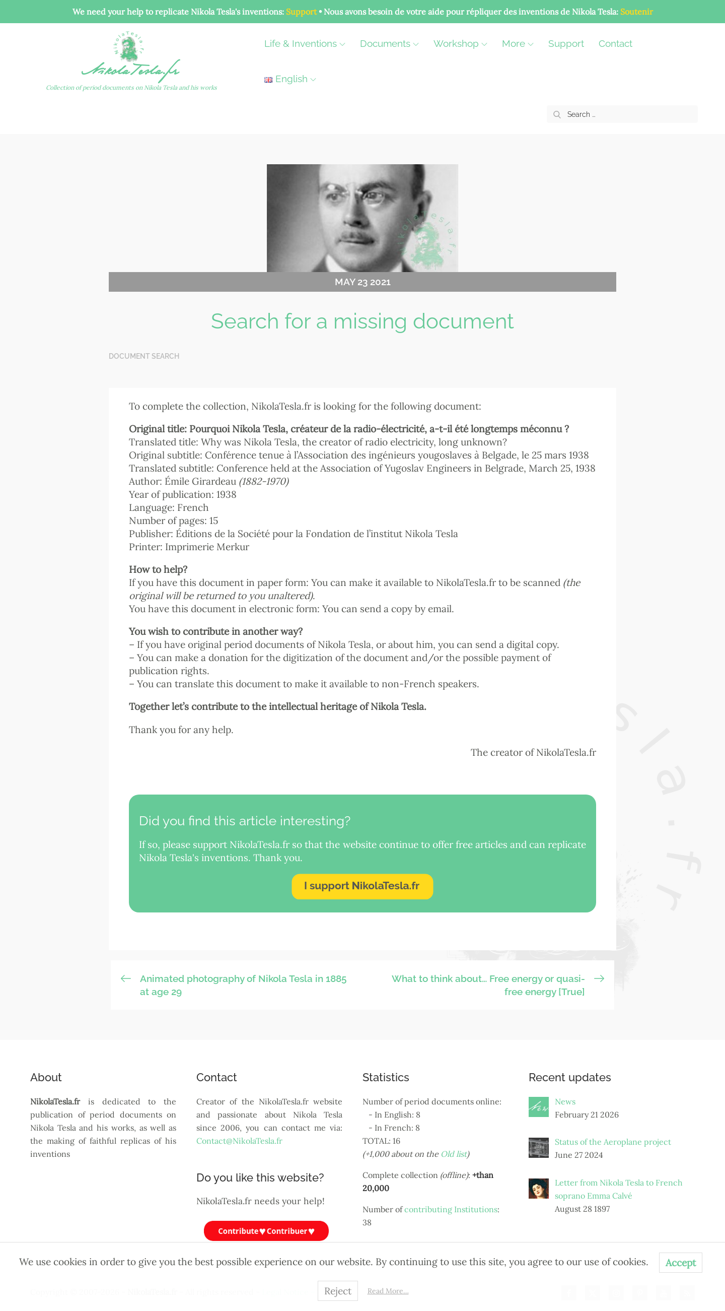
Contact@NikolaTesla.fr (239, 1141)
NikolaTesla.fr (133, 73)
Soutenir (636, 12)
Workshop (464, 43)
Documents (393, 43)
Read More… (388, 1290)
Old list (454, 1154)
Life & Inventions (308, 43)
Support (301, 12)
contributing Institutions (450, 1210)
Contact (619, 43)
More (522, 43)
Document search (144, 357)
